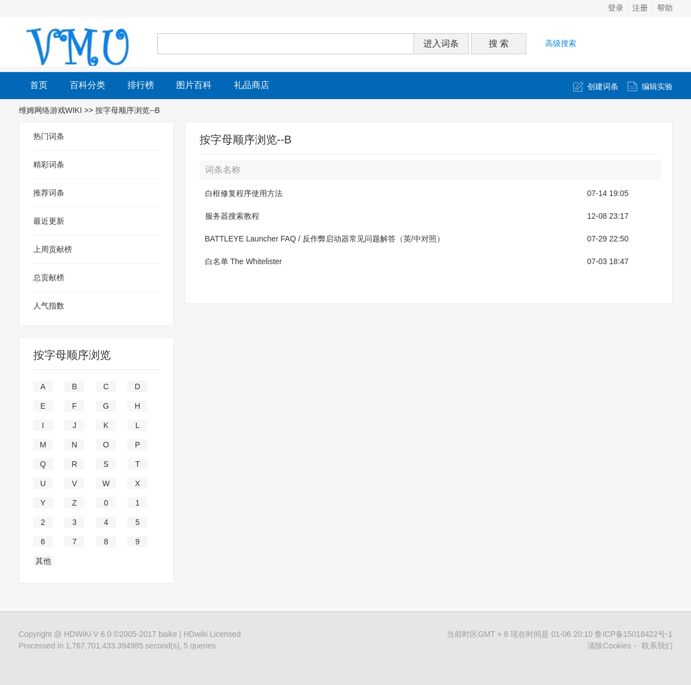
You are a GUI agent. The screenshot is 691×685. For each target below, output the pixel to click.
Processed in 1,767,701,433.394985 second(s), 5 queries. (118, 645)
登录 (615, 8)
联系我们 (657, 645)
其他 (43, 561)
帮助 (665, 8)
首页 (39, 85)
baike (167, 634)
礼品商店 (251, 85)
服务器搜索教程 (232, 216)
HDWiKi (77, 634)
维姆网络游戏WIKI (50, 110)
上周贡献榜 (52, 249)
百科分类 (87, 85)
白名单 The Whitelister (243, 261)
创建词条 (602, 86)
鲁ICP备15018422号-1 (633, 634)
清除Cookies (609, 645)
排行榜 (140, 85)
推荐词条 (48, 192)
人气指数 (48, 305)
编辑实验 (657, 86)
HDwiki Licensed (211, 634)
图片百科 (194, 85)
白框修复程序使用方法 (244, 193)
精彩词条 (48, 164)
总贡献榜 (48, 277)
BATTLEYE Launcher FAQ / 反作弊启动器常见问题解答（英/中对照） (324, 238)
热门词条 (48, 136)
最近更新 (48, 221)
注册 (640, 8)
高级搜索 (560, 43)
